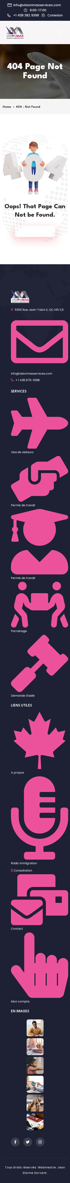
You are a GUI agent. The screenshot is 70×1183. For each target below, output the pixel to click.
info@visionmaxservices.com (37, 5)
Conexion (55, 15)
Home (8, 107)
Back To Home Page (33, 231)
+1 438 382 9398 (26, 15)
